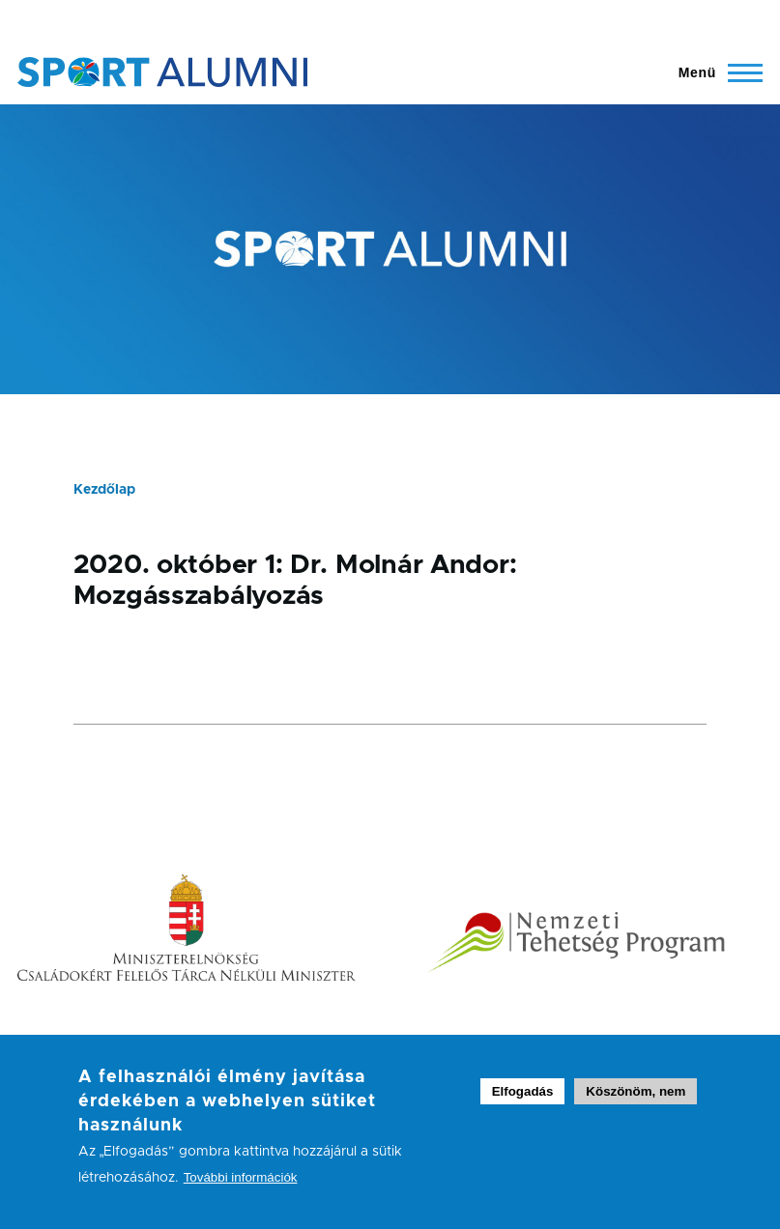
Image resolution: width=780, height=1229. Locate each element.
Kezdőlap (104, 490)
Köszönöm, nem (635, 1105)
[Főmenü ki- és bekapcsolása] (712, 72)
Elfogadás (523, 1105)
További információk (241, 1191)
